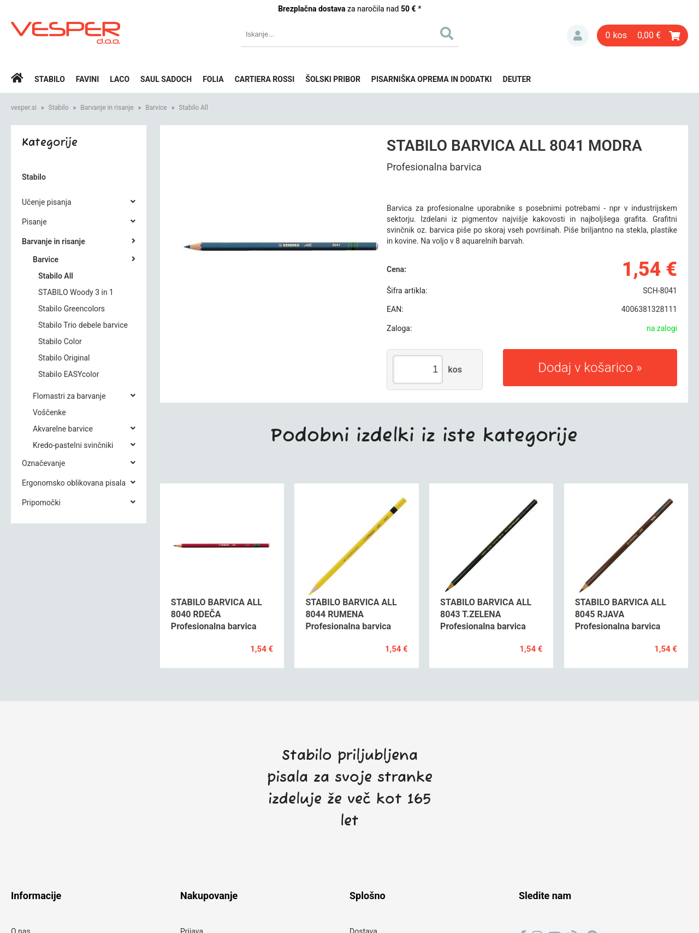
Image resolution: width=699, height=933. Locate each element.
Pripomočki (41, 502)
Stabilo (49, 79)
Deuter (517, 79)
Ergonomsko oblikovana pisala (74, 483)
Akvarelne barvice (63, 428)
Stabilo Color (60, 341)
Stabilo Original (64, 357)
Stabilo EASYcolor (68, 374)
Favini (87, 79)
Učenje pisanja (47, 202)
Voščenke (49, 412)
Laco (119, 79)
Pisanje (34, 221)
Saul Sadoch (166, 79)
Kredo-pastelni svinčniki (73, 445)
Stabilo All (193, 107)
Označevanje (43, 463)
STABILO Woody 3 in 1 (76, 292)
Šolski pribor (332, 79)
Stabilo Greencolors (71, 308)
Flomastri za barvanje (69, 396)
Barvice (156, 107)
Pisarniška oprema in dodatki (431, 79)
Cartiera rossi (265, 79)
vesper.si (24, 107)
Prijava (578, 35)
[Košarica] (642, 35)
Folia (213, 79)
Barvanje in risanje (106, 107)
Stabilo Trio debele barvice (83, 325)
